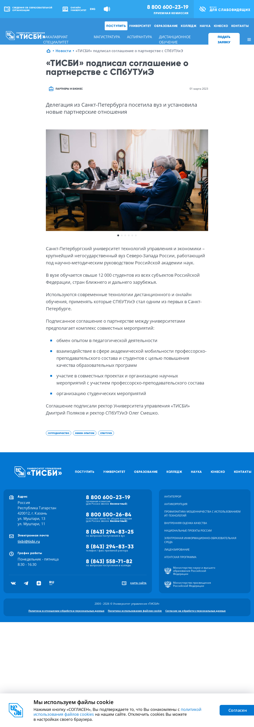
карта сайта (138, 583)
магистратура (107, 36)
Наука (205, 26)
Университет (140, 26)
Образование (166, 26)
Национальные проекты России (188, 530)
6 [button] (136, 235)
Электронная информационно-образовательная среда (200, 540)
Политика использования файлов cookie (135, 610)
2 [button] (122, 235)
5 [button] (132, 235)
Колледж (189, 26)
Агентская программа (180, 557)
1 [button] (118, 235)
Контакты (240, 26)
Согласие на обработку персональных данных (195, 610)
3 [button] (125, 235)
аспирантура (139, 36)
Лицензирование (177, 549)
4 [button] (129, 235)
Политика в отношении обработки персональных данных (66, 610)
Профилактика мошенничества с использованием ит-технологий (202, 513)
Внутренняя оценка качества (185, 523)
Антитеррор (172, 496)
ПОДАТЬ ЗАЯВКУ (224, 39)
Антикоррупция (175, 504)
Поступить (116, 26)
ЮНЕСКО (221, 26)
